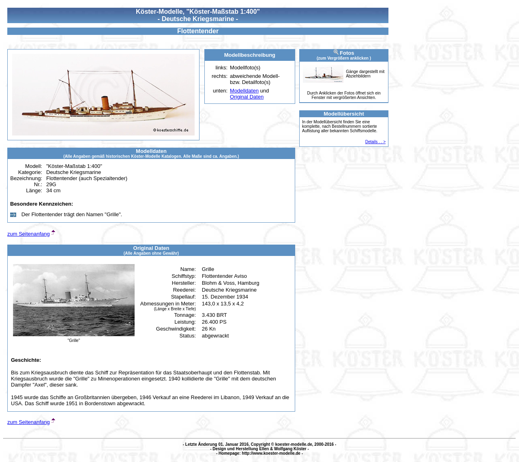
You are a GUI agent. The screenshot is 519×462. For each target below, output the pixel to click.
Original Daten (247, 97)
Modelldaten (244, 91)
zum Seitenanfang (28, 234)
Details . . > (375, 142)
